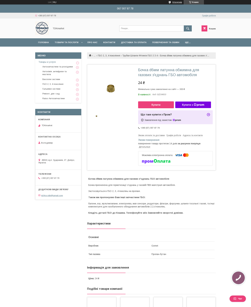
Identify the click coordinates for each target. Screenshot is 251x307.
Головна (43, 42)
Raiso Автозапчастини (53, 98)
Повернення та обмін (165, 42)
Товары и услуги (47, 62)
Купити (156, 104)
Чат (237, 298)
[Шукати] (188, 28)
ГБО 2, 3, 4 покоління (109, 55)
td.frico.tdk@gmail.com (52, 195)
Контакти (109, 42)
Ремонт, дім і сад (51, 93)
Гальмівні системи (51, 89)
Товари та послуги (66, 42)
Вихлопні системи (51, 79)
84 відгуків (177, 2)
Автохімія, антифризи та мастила (54, 73)
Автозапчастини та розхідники (57, 66)
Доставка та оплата (133, 42)
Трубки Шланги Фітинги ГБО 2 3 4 (140, 55)
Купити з (193, 104)
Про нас (92, 42)
